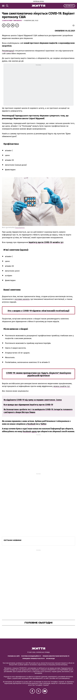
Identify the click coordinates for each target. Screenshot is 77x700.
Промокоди (50, 658)
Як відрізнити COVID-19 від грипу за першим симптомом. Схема (33, 400)
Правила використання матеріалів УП (56, 656)
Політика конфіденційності (31, 656)
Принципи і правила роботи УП (33, 658)
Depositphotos (20, 227)
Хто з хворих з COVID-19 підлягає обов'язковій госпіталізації (38, 310)
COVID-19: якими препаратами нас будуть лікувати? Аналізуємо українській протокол (38, 374)
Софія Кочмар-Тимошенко (12, 20)
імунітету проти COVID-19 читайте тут (46, 242)
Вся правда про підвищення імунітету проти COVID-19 (28, 405)
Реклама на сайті (14, 656)
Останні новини (12, 540)
